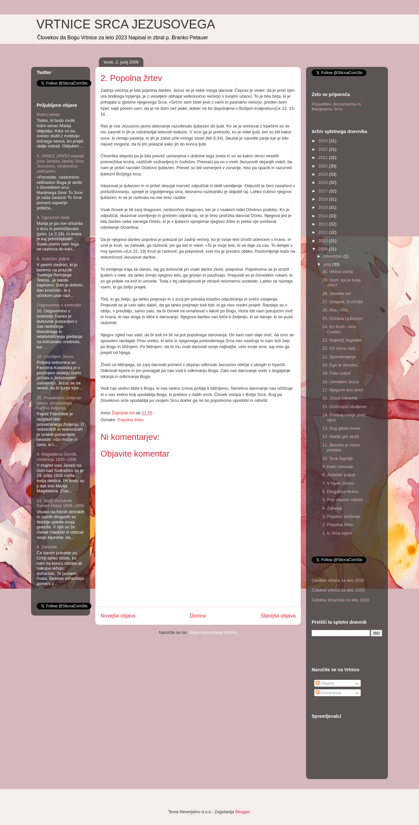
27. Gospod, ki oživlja (342, 301)
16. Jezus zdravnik (339, 398)
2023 (323, 140)
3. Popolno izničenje (341, 516)
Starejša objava (278, 616)
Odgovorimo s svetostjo (59, 305)
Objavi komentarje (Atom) (213, 632)
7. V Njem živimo (338, 483)
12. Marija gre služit (340, 436)
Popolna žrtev (131, 419)
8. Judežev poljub (53, 258)
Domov (198, 616)
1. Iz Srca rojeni (337, 533)
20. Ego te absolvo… (342, 365)
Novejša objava (118, 616)
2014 (323, 215)
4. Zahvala (47, 546)
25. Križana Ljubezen (342, 318)
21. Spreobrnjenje (339, 356)
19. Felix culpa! (336, 373)
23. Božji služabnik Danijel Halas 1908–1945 (60, 503)
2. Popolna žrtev (337, 524)
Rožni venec (48, 114)
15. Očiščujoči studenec (344, 406)
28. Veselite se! (336, 293)
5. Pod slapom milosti (342, 499)
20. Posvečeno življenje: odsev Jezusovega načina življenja (59, 402)
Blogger (242, 811)
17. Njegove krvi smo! (342, 389)
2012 (323, 232)
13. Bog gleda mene (341, 428)
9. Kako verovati (337, 466)
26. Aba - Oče (335, 309)
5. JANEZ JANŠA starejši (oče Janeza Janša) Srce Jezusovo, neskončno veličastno (60, 163)
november (333, 256)
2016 (323, 199)
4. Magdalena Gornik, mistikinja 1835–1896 (57, 457)
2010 (323, 240)
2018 (323, 182)
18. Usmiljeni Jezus (55, 356)
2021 (323, 157)
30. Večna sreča (337, 271)
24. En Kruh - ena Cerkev (338, 329)
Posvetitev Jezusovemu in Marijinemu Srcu (336, 107)
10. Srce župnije (337, 458)
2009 (323, 248)
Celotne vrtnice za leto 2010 (338, 580)
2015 (323, 207)
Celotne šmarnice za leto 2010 (340, 600)
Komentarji (328, 692)
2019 (323, 174)
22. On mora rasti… (340, 348)
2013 (323, 224)
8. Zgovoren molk (53, 217)
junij (327, 264)
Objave (325, 683)
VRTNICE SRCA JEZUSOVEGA (125, 24)
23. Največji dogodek (342, 340)
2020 (323, 166)
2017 (323, 190)
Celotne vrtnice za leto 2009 (338, 590)
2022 (323, 149)
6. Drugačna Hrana (340, 491)
